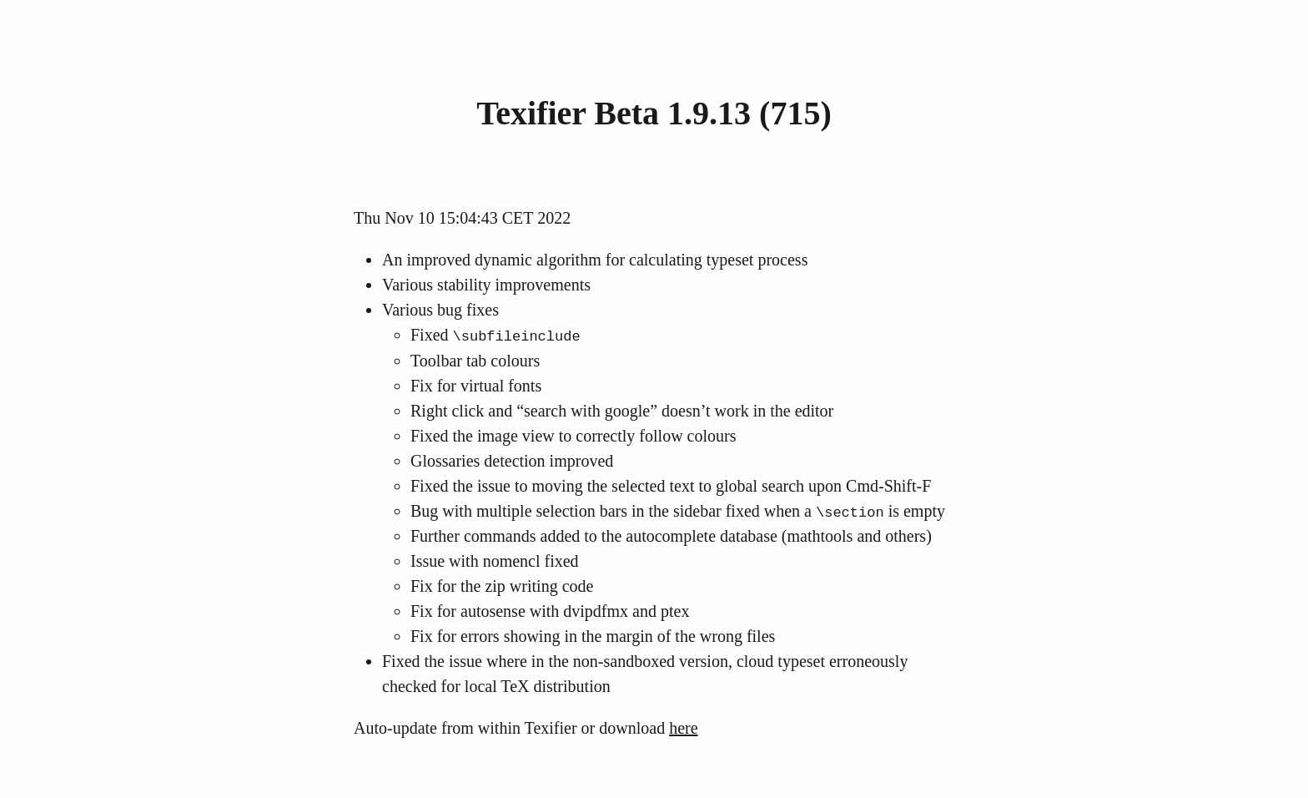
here (683, 727)
